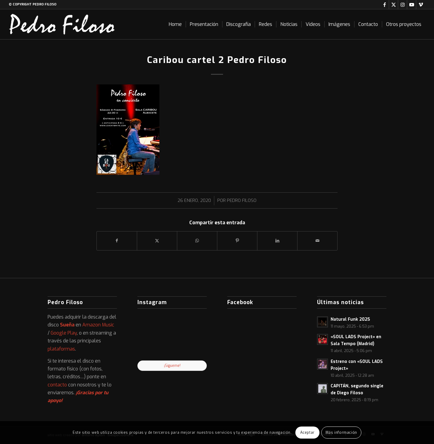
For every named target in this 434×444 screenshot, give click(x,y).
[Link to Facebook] (384, 4)
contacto (57, 385)
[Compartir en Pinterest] (237, 240)
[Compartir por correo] (317, 240)
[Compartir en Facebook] (117, 240)
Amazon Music (98, 325)
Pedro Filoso (241, 200)
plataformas (61, 349)
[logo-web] (62, 24)
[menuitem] (175, 24)
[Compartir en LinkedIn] (277, 240)
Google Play (64, 333)
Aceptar (307, 432)
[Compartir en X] (157, 240)
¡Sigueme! (172, 365)
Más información (341, 432)
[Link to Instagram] (402, 4)
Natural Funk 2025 (350, 319)
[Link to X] (393, 4)
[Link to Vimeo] (420, 4)
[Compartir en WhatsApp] (197, 240)
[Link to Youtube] (411, 4)
